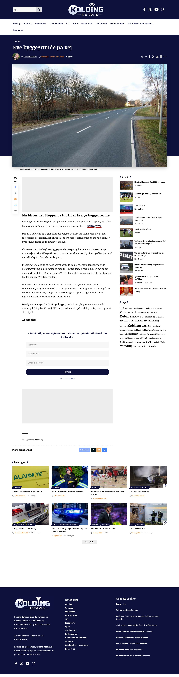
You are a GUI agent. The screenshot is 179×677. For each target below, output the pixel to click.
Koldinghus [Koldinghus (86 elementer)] (146, 327)
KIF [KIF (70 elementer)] (145, 322)
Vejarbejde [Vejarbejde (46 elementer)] (137, 347)
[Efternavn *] (67, 354)
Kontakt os (18, 30)
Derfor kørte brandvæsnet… (141, 23)
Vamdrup (27, 23)
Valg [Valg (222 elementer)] (162, 342)
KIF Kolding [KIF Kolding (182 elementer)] (153, 321)
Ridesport (96, 527)
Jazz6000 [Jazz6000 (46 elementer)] (127, 322)
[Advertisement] (67, 195)
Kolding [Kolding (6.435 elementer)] (134, 326)
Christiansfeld (56, 23)
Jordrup (141, 210)
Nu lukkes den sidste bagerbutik (129, 652)
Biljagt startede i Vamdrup (25, 530)
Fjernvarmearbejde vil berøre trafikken (132, 640)
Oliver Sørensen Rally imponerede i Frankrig (134, 634)
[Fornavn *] (67, 345)
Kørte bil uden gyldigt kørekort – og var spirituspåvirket (68, 532)
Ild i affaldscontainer (140, 493)
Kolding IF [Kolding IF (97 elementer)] (157, 327)
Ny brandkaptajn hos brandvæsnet (68, 493)
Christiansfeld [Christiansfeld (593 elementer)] (128, 313)
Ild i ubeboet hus (138, 530)
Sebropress (93, 226)
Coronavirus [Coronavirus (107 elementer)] (143, 313)
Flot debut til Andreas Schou (104, 530)
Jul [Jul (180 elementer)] (132, 321)
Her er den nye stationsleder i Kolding (150, 289)
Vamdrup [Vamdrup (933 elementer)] (126, 346)
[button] (161, 57)
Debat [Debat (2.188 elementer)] (124, 317)
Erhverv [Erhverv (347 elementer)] (134, 317)
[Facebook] (144, 9)
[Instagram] (162, 9)
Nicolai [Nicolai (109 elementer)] (143, 335)
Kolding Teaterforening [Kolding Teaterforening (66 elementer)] (150, 331)
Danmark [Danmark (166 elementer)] (154, 313)
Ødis (138, 490)
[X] (150, 9)
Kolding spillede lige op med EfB (147, 195)
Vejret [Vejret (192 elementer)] (144, 347)
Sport (75, 23)
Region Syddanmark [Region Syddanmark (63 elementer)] (127, 339)
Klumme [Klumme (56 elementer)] (123, 327)
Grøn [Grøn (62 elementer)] (141, 318)
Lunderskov (40, 23)
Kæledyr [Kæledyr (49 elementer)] (163, 331)
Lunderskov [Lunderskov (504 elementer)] (131, 334)
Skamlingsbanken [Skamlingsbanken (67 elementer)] (154, 339)
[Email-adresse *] (67, 363)
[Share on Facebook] (149, 57)
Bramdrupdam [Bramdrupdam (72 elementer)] (156, 309)
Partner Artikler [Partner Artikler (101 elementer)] (153, 335)
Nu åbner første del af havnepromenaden (133, 659)
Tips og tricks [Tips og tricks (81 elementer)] (139, 343)
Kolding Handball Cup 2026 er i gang (149, 183)
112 (68, 23)
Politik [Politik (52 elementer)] (163, 335)
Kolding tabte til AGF (143, 230)
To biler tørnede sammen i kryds (28, 493)
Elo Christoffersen (32, 57)
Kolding (16, 23)
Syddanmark (101, 23)
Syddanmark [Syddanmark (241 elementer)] (126, 342)
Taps (139, 248)
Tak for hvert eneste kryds (127, 613)
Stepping (18, 41)
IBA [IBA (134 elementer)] (121, 321)
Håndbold (138, 186)
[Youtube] (156, 9)
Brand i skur (139, 206)
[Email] (157, 57)
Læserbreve (86, 23)
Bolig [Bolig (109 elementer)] (148, 309)
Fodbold (137, 198)
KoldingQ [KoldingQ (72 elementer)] (137, 331)
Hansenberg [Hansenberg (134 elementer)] (150, 317)
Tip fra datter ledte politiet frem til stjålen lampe (136, 628)
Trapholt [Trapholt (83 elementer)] (156, 343)
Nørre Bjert (138, 284)
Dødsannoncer (117, 23)
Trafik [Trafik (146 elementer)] (148, 343)
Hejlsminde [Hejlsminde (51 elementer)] (160, 318)
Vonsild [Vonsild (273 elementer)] (153, 346)
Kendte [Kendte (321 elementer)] (139, 321)
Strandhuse (148, 284)
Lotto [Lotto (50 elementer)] (122, 335)
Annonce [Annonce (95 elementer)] (128, 309)
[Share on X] (153, 57)
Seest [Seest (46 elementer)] (137, 339)
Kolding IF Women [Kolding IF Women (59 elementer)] (126, 331)
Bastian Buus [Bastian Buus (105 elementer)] (139, 309)
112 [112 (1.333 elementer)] (122, 309)
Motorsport (138, 272)
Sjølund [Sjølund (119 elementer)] (143, 339)
